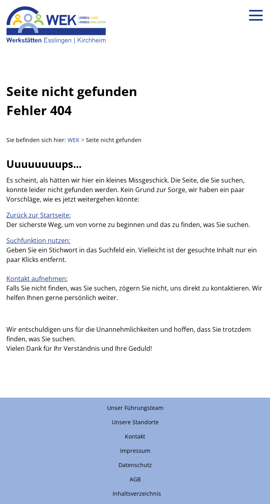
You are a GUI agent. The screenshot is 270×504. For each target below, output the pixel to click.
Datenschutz (135, 465)
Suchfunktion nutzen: (38, 240)
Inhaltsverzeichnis (137, 493)
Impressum (135, 450)
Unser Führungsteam (135, 408)
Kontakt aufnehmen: (37, 278)
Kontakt (135, 436)
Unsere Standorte (135, 422)
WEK (74, 140)
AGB (135, 479)
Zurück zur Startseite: (38, 215)
